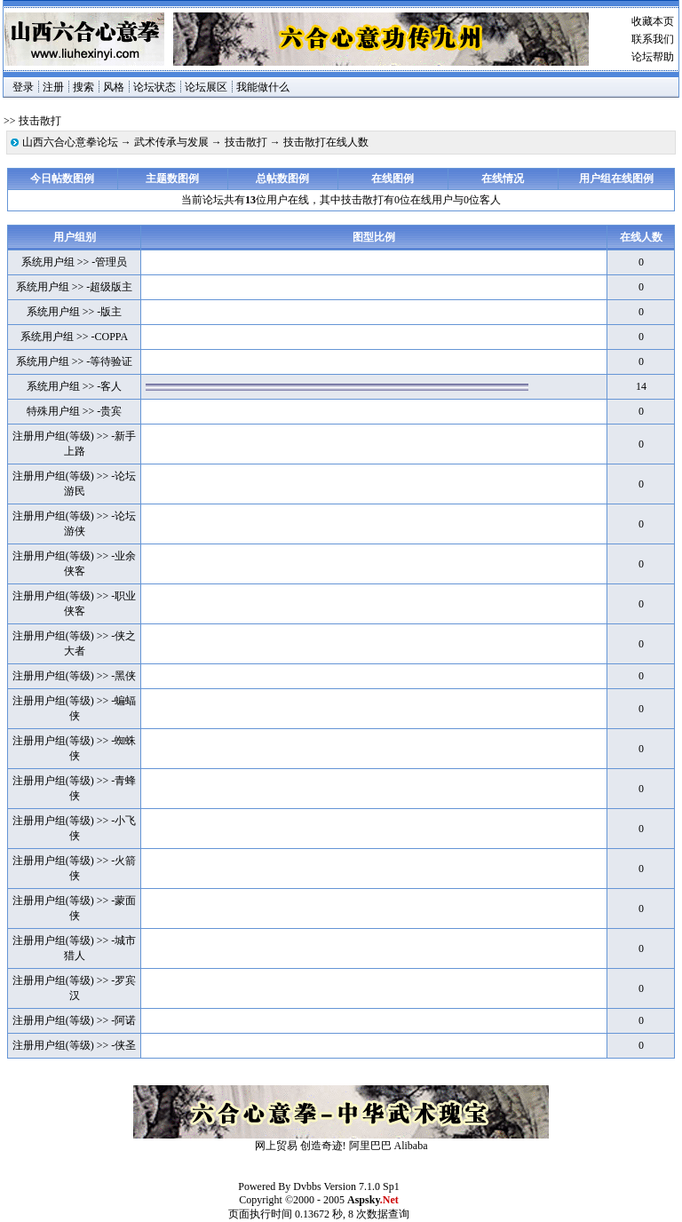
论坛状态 (154, 87)
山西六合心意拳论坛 (70, 142)
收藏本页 (652, 21)
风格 (113, 87)
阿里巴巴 (370, 1145)
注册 (53, 87)
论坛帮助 (652, 57)
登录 (23, 87)
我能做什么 (262, 87)
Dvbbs (307, 1186)
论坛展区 (206, 87)
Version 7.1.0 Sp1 (361, 1186)
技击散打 (246, 142)
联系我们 (652, 39)
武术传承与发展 (171, 142)
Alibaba (411, 1145)
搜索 (83, 87)
